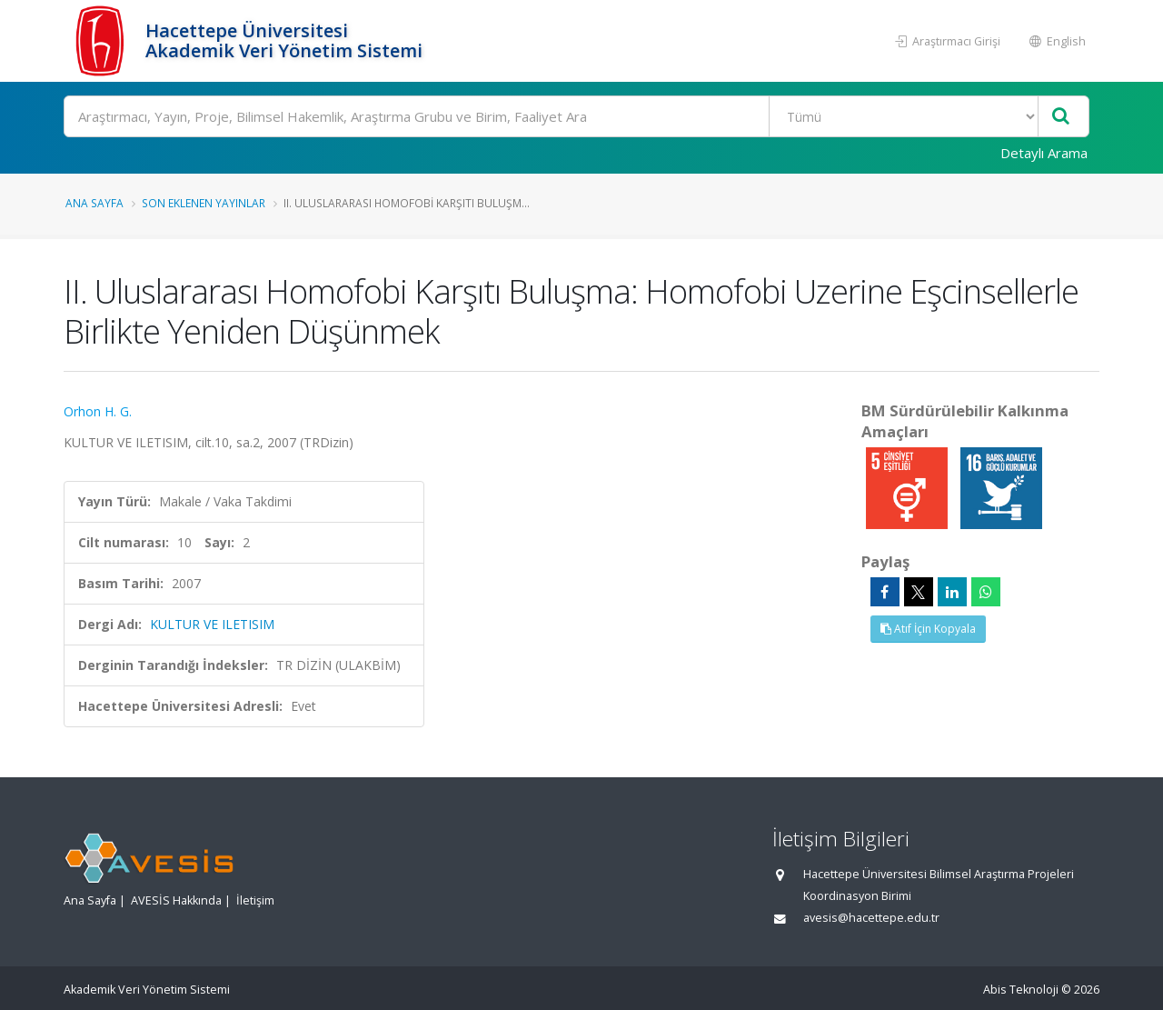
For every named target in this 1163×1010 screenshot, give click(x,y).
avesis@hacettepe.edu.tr (871, 917)
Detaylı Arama (1044, 153)
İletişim (255, 900)
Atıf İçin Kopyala (928, 628)
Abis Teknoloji (1021, 989)
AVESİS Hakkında (176, 900)
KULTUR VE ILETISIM (212, 624)
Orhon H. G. (98, 411)
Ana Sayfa (94, 202)
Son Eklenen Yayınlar (203, 202)
